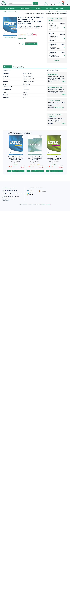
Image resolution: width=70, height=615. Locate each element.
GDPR (14, 188)
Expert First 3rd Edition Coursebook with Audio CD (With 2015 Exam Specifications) (54, 158)
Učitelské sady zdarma (55, 87)
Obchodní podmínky (6, 188)
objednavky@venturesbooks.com (12, 194)
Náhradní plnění (53, 74)
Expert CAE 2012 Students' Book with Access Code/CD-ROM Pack (35, 158)
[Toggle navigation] (68, 3)
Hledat (35, 3)
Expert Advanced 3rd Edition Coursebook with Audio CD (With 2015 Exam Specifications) (16, 158)
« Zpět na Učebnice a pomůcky (10, 11)
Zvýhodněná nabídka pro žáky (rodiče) (55, 115)
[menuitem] (11, 8)
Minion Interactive (46, 204)
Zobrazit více (57, 60)
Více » (63, 81)
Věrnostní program (54, 100)
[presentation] (5, 150)
